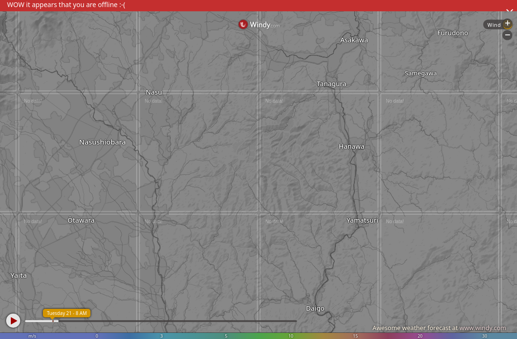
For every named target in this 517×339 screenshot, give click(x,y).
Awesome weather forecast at (439, 327)
